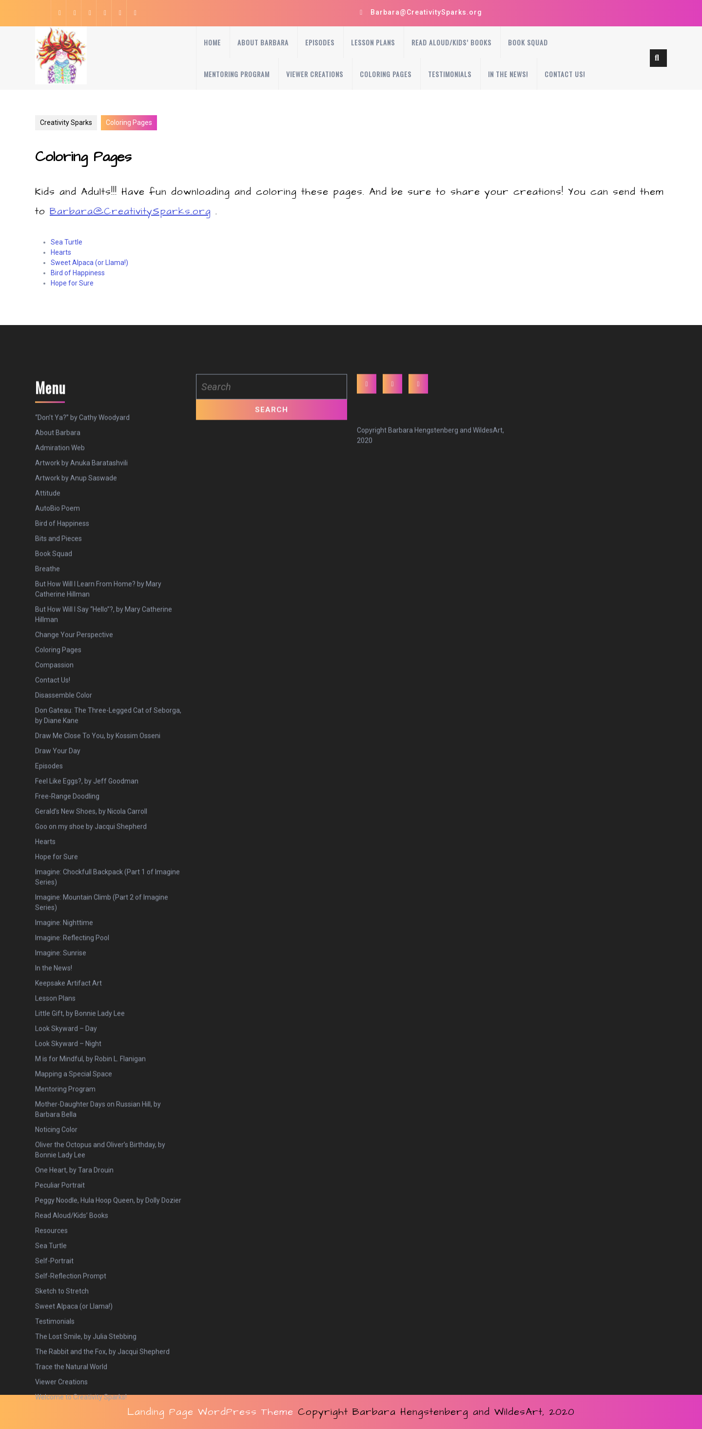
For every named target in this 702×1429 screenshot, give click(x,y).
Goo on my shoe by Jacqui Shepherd (91, 974)
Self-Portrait (54, 1408)
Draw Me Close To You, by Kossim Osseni (97, 883)
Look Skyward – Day (66, 1176)
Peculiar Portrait (60, 1332)
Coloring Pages (385, 74)
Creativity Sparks (66, 122)
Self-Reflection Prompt (70, 1423)
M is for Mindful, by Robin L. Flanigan (90, 1206)
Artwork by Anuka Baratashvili (81, 610)
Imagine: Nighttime (64, 1070)
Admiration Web (60, 595)
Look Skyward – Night (68, 1191)
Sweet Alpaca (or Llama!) (89, 262)
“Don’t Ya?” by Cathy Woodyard (82, 565)
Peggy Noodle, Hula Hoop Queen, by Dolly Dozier (108, 1347)
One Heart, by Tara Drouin (74, 1317)
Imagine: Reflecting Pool (72, 1085)
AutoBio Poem (57, 655)
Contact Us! (565, 74)
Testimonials (449, 74)
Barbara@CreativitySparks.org (426, 12)
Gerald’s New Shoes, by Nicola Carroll (91, 958)
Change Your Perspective (74, 782)
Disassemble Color (63, 842)
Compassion (54, 812)
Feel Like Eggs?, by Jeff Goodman (86, 928)
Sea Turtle (66, 242)
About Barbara (263, 42)
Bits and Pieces (58, 686)
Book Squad (528, 42)
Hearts (61, 252)
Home (212, 42)
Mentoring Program (237, 74)
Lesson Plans (373, 42)
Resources (51, 1378)
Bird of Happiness (78, 273)
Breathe (47, 716)
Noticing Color (56, 1277)
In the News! (508, 74)
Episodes (319, 42)
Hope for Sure (72, 283)
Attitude (47, 640)
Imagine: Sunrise (60, 1100)
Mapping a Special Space (73, 1221)
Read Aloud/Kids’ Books (451, 42)
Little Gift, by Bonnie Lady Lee (80, 1160)
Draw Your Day (57, 898)
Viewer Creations (314, 74)
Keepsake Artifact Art (68, 1130)
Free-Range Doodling (67, 943)
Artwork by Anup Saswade (76, 625)
